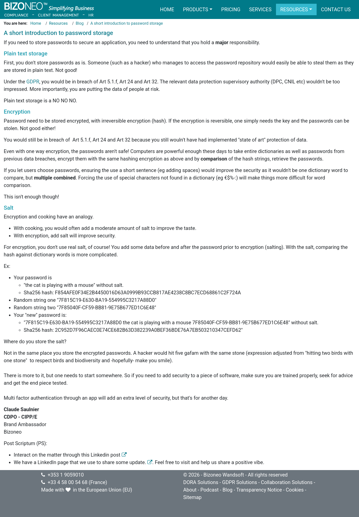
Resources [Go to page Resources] (58, 23)
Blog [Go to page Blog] (80, 23)
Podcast (209, 490)
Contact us (336, 9)
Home (167, 9)
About (189, 490)
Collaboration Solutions (286, 482)
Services (260, 9)
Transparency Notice (259, 490)
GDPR (32, 82)
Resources (294, 9)
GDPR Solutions (239, 482)
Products (195, 9)
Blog (228, 490)
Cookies (295, 490)
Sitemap (192, 497)
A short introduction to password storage (126, 23)
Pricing (230, 9)
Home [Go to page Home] (35, 23)
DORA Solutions (200, 482)
